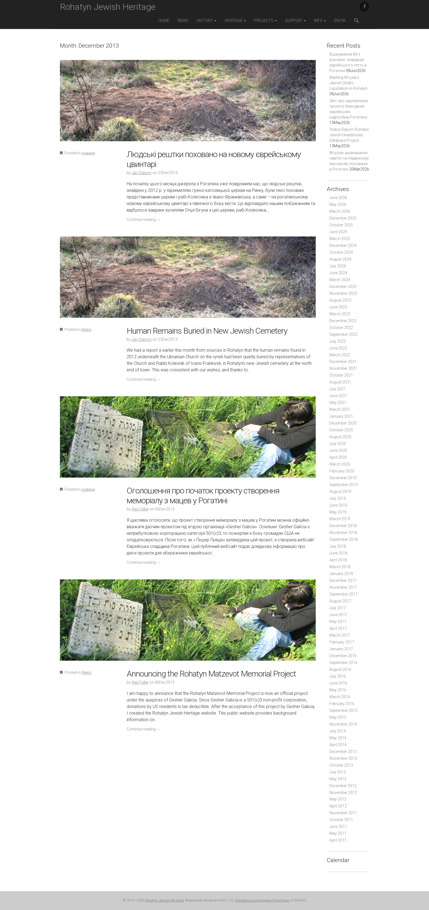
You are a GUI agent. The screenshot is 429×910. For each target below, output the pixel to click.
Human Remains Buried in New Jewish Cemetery (207, 331)
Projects (265, 20)
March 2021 (339, 409)
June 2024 (338, 273)
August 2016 (340, 669)
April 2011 (338, 840)
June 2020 (338, 450)
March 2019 (339, 519)
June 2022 (338, 348)
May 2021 (337, 402)
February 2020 (341, 471)
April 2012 (338, 806)
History (206, 20)
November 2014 (343, 724)
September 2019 (343, 485)
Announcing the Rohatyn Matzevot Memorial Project (211, 673)
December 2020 (342, 423)
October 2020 (341, 430)
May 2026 (337, 204)
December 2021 (342, 361)
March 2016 (339, 697)
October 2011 (341, 819)
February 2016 (341, 703)
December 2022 (342, 321)
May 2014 (337, 738)
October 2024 (341, 252)
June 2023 (338, 307)
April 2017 (338, 628)
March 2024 (339, 280)
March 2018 (339, 567)
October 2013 (341, 765)
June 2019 (338, 505)
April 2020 (338, 457)
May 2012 (337, 799)
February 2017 (341, 642)
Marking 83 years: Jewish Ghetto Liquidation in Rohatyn (348, 83)
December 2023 (342, 286)
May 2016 (337, 690)
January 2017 (341, 649)
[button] (357, 21)
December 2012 (342, 786)
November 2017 (343, 587)
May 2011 (337, 833)
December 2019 (342, 478)
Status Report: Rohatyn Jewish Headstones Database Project (349, 135)
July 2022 (337, 341)
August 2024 (340, 259)
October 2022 (341, 327)
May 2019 (337, 512)
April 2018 (338, 560)
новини (88, 153)
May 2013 (337, 779)
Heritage (235, 20)
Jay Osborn (142, 173)
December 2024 (342, 245)
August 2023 (340, 300)
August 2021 (340, 382)
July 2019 (337, 498)
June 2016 (338, 683)
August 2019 (340, 491)
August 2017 (340, 601)
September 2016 (343, 662)
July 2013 (337, 772)
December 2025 (342, 218)
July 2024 (337, 266)
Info (320, 20)
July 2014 (337, 731)
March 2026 (339, 211)
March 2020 (339, 464)
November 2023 (343, 293)
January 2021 (341, 416)
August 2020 (340, 437)
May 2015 (337, 717)
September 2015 (343, 710)
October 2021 (341, 375)
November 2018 (343, 532)
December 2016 (342, 656)
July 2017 (337, 608)
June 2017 (338, 615)
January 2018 (341, 573)
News (183, 20)
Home (163, 20)
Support (295, 20)
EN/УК (340, 20)
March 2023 (339, 314)
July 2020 (337, 443)
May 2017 (337, 621)
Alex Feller (140, 509)
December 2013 (342, 751)
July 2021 (337, 389)
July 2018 (337, 546)
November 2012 (343, 792)
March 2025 (339, 238)
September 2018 (343, 539)
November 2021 (343, 368)
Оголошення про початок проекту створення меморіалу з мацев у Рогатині (203, 495)
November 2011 (343, 813)
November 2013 (343, 758)
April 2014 (338, 745)
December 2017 (342, 580)
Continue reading (143, 219)
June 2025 (338, 232)
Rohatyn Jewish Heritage (107, 7)
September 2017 (343, 594)
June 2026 (338, 197)
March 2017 (339, 635)
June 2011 (338, 826)
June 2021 (338, 396)
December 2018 (342, 526)
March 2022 (339, 355)
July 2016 (337, 676)
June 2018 (338, 553)
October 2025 (341, 225)
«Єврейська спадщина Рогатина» (261, 900)
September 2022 (343, 334)
